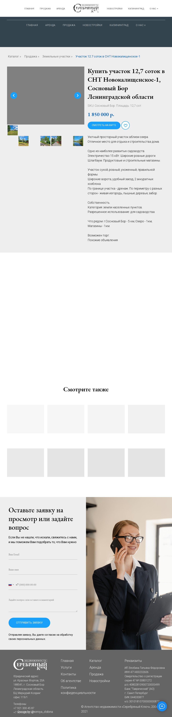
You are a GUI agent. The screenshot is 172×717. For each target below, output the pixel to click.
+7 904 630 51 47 (138, 13)
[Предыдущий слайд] (13, 95)
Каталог (13, 56)
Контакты (68, 674)
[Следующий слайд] (77, 95)
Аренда (50, 25)
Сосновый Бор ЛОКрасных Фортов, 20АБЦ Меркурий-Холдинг (34, 10)
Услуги (66, 667)
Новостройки (92, 25)
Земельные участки (56, 56)
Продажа (69, 25)
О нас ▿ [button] (141, 25)
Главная (32, 25)
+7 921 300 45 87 (138, 7)
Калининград (119, 25)
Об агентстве (71, 681)
